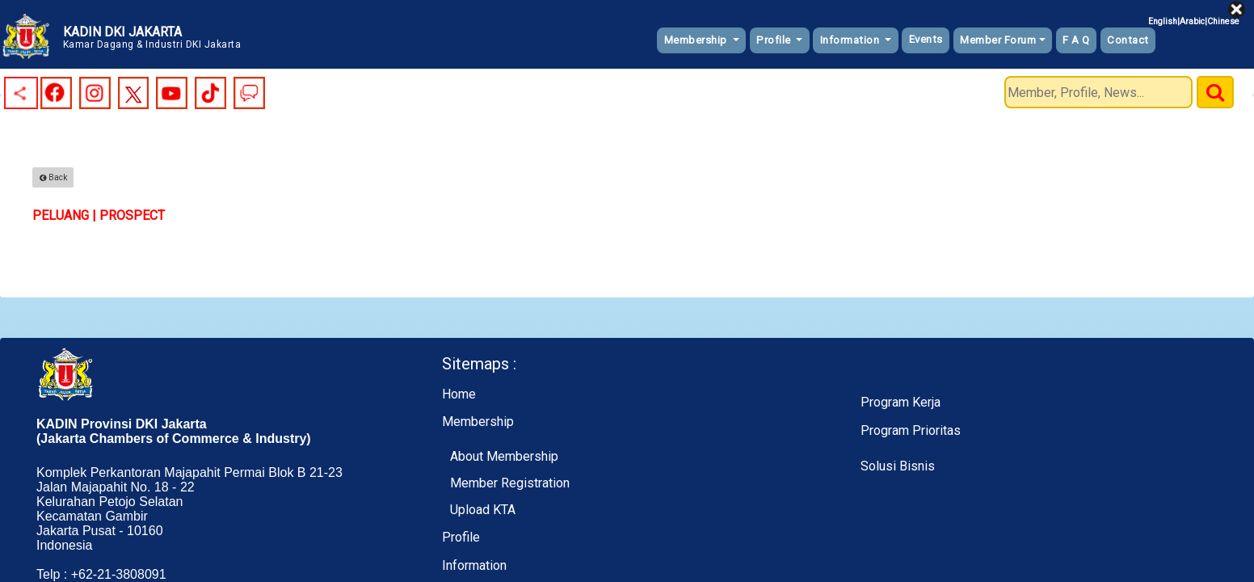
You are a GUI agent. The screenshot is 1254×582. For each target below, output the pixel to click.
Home (459, 394)
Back (53, 177)
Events (926, 39)
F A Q (1076, 40)
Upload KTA (482, 509)
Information (851, 40)
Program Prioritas (911, 430)
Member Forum (998, 40)
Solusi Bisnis (898, 466)
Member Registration (510, 483)
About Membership (504, 456)
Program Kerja (900, 402)
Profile (774, 40)
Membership (697, 40)
